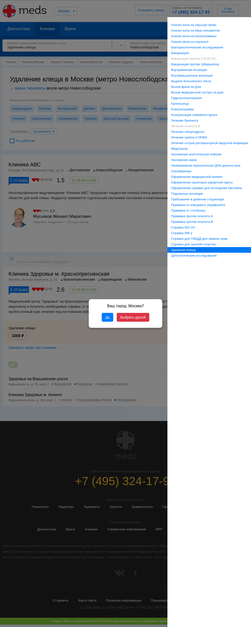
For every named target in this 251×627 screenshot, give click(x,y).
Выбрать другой (133, 317)
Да (107, 317)
